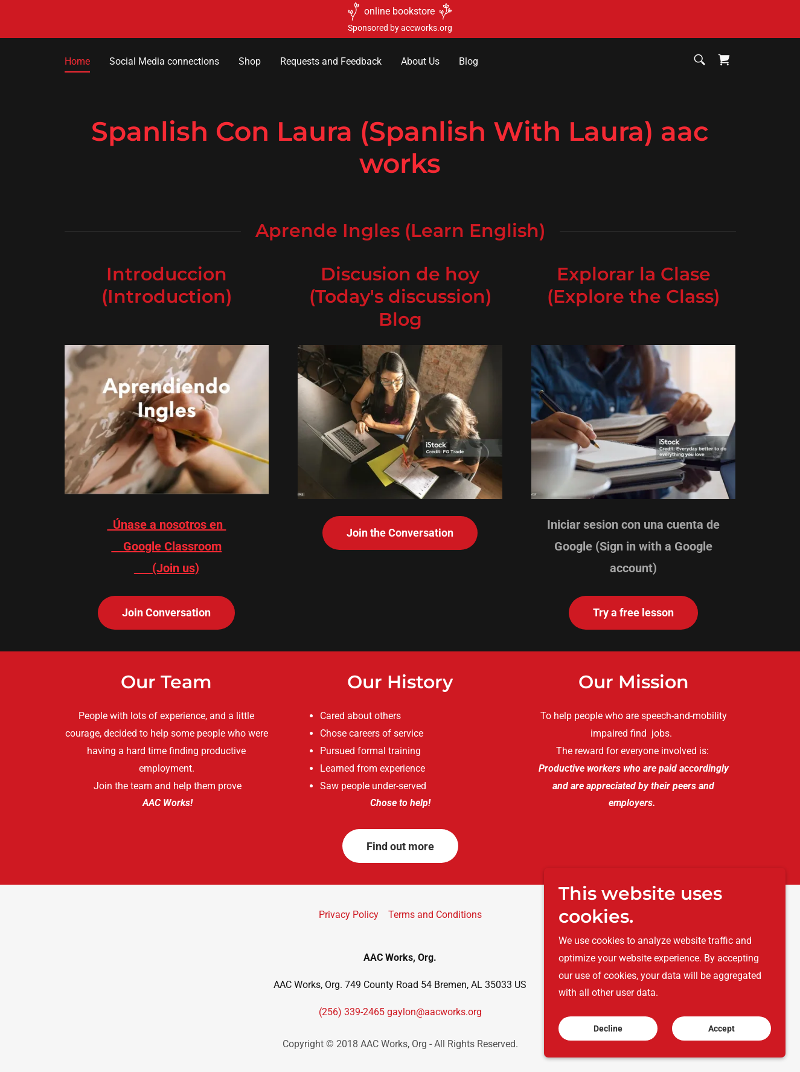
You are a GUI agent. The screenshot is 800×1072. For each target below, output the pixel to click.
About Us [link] (420, 61)
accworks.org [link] (426, 28)
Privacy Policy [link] (349, 914)
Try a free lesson (633, 612)
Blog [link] (468, 61)
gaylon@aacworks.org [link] (434, 1012)
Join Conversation (166, 612)
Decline (608, 1028)
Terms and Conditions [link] (435, 914)
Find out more (400, 846)
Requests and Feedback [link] (331, 61)
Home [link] (77, 61)
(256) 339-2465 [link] (352, 1012)
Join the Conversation (400, 532)
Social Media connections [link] (164, 61)
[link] (724, 60)
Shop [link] (249, 61)
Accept (721, 1028)
